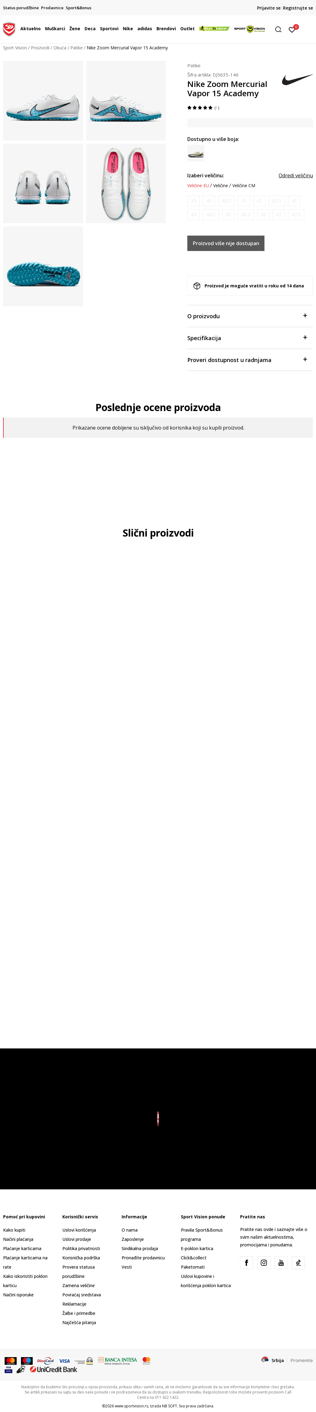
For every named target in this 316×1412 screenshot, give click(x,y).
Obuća (59, 48)
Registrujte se (298, 8)
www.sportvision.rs (131, 1406)
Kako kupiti (14, 1230)
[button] (280, 29)
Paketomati (193, 1267)
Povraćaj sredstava (81, 1295)
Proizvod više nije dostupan (226, 243)
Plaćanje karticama (22, 1248)
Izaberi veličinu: (205, 175)
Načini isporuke (18, 1295)
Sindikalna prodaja (140, 1248)
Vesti (127, 1267)
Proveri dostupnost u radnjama (247, 359)
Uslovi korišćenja (79, 1230)
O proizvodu (247, 315)
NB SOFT (169, 1406)
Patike (76, 48)
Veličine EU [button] (198, 185)
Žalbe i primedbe (78, 1313)
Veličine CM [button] (243, 185)
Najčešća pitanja (79, 1322)
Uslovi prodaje (76, 1239)
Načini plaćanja (18, 1239)
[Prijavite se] (292, 29)
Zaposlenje (133, 1239)
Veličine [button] (220, 185)
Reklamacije (74, 1304)
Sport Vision (15, 48)
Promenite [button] (301, 1360)
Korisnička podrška (81, 1258)
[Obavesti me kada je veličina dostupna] (193, 201)
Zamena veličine (78, 1285)
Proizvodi (40, 48)
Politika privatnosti (81, 1248)
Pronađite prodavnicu (143, 1258)
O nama (130, 1230)
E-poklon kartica (197, 1248)
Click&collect (193, 1258)
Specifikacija (247, 337)
